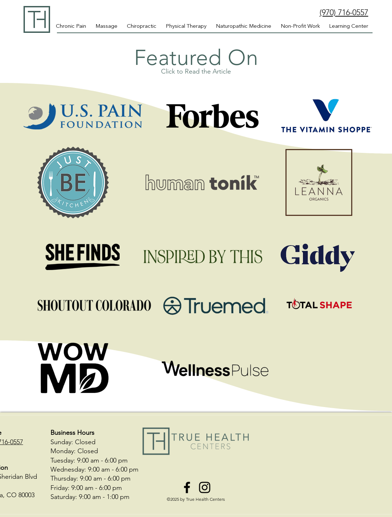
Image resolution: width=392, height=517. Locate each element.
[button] (348, 26)
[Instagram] (204, 487)
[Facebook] (187, 487)
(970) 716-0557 (344, 12)
